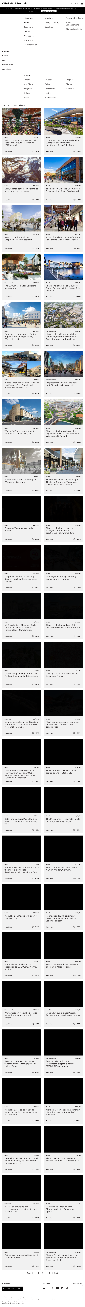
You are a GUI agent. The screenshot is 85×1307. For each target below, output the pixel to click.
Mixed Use (28, 18)
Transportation (30, 45)
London (26, 80)
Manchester (50, 97)
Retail (26, 22)
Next (57, 1273)
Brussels (48, 80)
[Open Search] (72, 4)
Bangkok (27, 89)
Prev (28, 1273)
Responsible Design (75, 18)
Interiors (48, 18)
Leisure (26, 31)
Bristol (26, 97)
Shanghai (70, 84)
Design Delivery (52, 22)
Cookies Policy (33, 11)
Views (22, 105)
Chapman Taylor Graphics (16, 1302)
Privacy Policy (34, 1299)
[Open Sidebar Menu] (82, 3)
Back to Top (78, 1284)
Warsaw (70, 89)
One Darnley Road (18, 1303)
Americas (6, 69)
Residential (28, 27)
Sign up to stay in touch (12, 1288)
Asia (4, 60)
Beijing (26, 93)
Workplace (28, 36)
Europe (5, 55)
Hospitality (28, 40)
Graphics (49, 27)
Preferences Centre (8, 1299)
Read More (8, 151)
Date (14, 105)
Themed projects (74, 29)
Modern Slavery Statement (50, 1299)
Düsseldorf (50, 89)
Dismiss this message (48, 11)
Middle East (7, 64)
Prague (69, 80)
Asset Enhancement (72, 23)
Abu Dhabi (28, 84)
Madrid (48, 93)
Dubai (47, 84)
